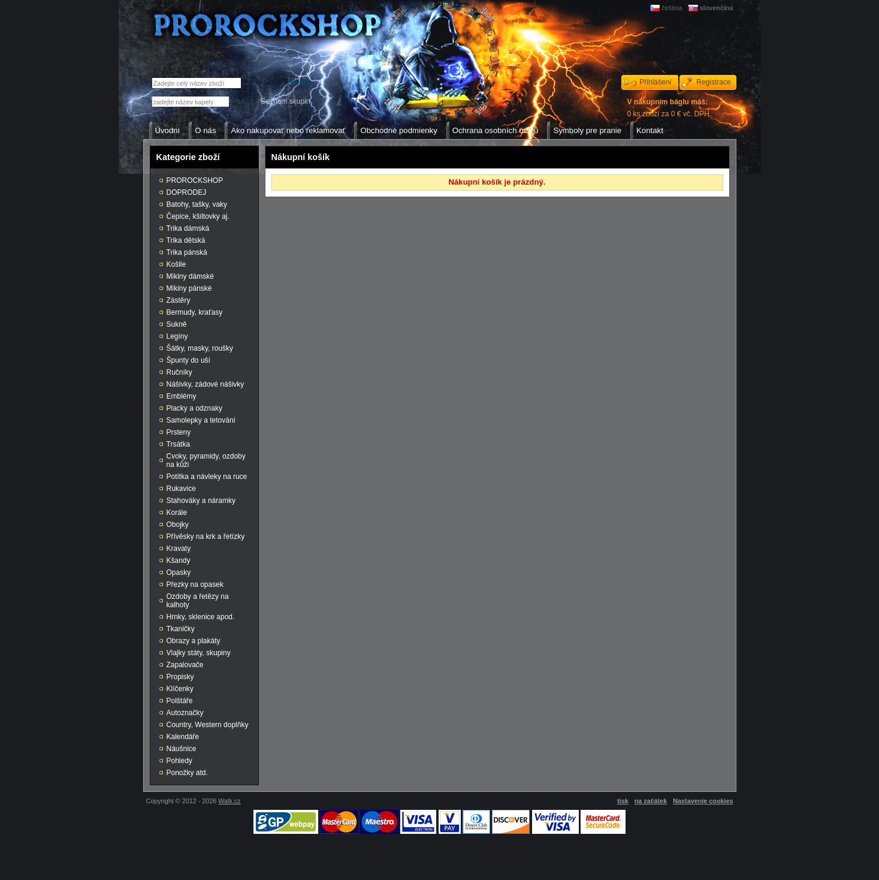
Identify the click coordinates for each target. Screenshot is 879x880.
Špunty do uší (188, 360)
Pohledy (179, 761)
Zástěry (179, 300)
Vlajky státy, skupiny (199, 653)
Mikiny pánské (189, 288)
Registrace (713, 82)
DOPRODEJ (187, 192)
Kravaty (179, 548)
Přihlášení (655, 82)
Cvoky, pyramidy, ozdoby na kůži (206, 460)
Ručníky (179, 372)
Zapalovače (185, 665)
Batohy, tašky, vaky (197, 204)
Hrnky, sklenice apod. (201, 617)
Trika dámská (188, 228)
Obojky (178, 524)
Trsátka (179, 444)
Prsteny (179, 432)
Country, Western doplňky (208, 725)
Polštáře (180, 701)
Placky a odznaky (194, 408)
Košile (176, 264)
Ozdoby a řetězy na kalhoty (198, 600)
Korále (177, 512)
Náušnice (182, 749)
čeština (671, 7)
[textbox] (190, 102)
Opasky (179, 572)
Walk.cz (229, 800)
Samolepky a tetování (201, 420)
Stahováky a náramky (201, 500)
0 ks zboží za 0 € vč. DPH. (669, 108)
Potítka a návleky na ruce (207, 476)
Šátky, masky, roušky (200, 348)
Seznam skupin (285, 101)
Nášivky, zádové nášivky (205, 384)
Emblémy (182, 396)
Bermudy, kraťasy (195, 312)
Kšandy (179, 560)
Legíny (177, 336)
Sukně (177, 324)
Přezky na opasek (195, 584)
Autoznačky (185, 713)
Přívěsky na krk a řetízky (206, 536)
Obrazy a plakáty (193, 641)
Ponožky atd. (187, 773)
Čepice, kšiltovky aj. (198, 216)
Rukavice (181, 488)
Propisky (180, 677)
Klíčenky (180, 689)
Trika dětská (186, 240)
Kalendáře (183, 737)
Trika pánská (187, 252)
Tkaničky (181, 629)
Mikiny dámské (190, 276)
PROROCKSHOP (195, 180)
